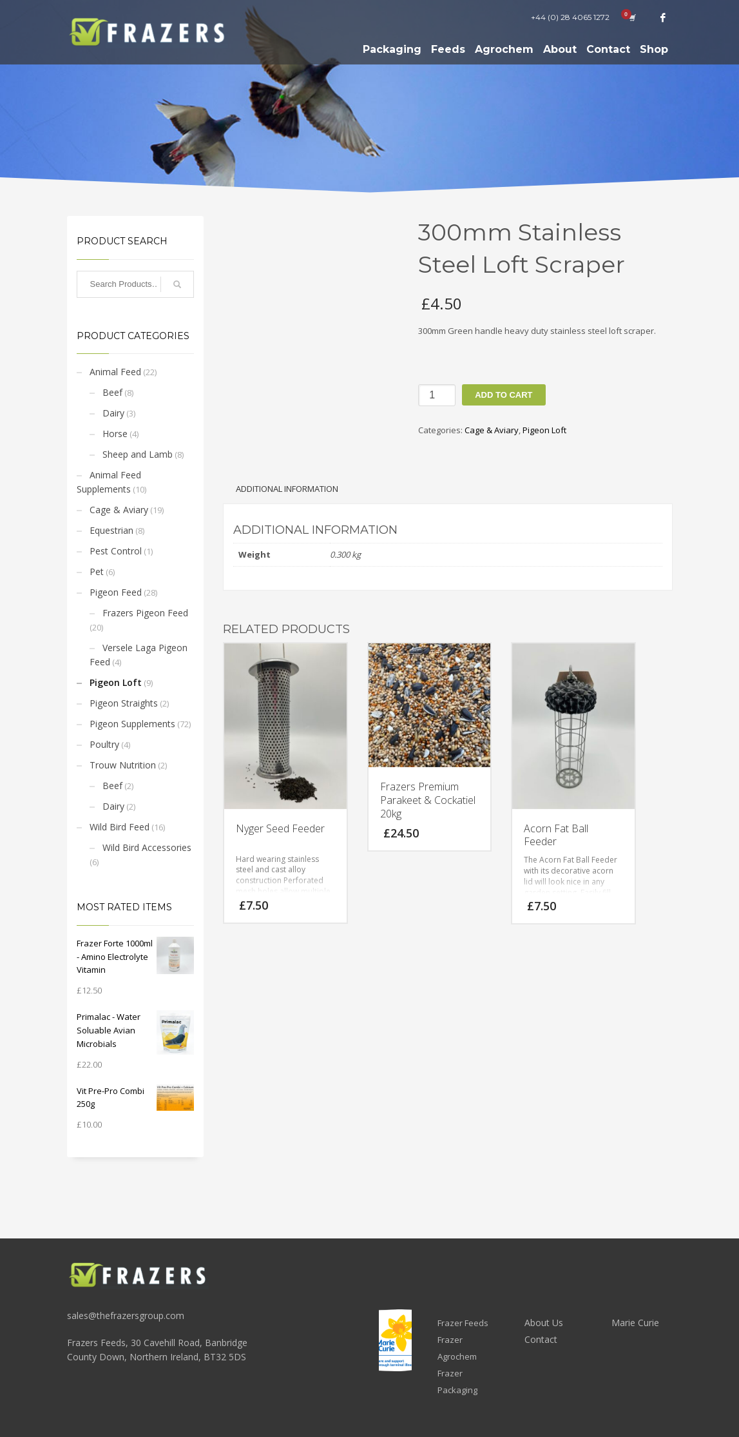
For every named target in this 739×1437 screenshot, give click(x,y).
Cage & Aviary (119, 509)
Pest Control (116, 551)
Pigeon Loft (116, 682)
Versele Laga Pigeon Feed (138, 654)
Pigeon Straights (124, 703)
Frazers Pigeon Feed (145, 613)
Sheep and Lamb (137, 454)
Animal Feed (115, 372)
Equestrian (111, 530)
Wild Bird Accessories (146, 847)
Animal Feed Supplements (109, 482)
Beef (112, 392)
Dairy (113, 413)
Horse (115, 433)
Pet (97, 571)
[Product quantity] (437, 395)
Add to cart (503, 395)
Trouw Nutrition (123, 765)
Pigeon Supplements (132, 724)
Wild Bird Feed (119, 827)
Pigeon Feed (116, 592)
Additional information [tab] (287, 488)
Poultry (104, 744)
